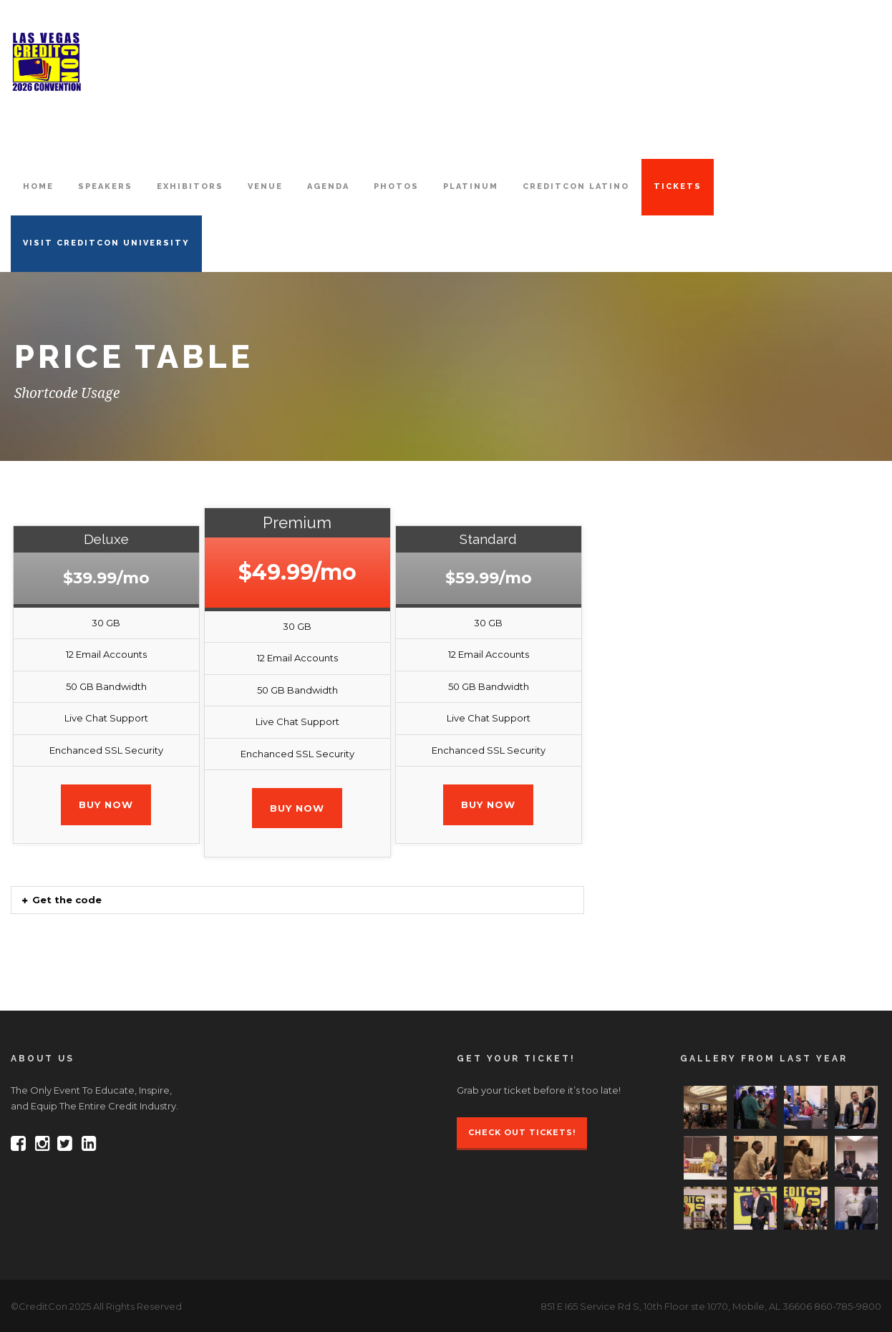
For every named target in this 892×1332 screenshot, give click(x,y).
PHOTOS (396, 186)
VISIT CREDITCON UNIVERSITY (106, 243)
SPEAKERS (105, 186)
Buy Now (106, 804)
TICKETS (678, 186)
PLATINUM (470, 186)
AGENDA (328, 186)
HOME (38, 186)
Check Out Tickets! (522, 1132)
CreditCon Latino (576, 186)
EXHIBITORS (190, 186)
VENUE (265, 186)
